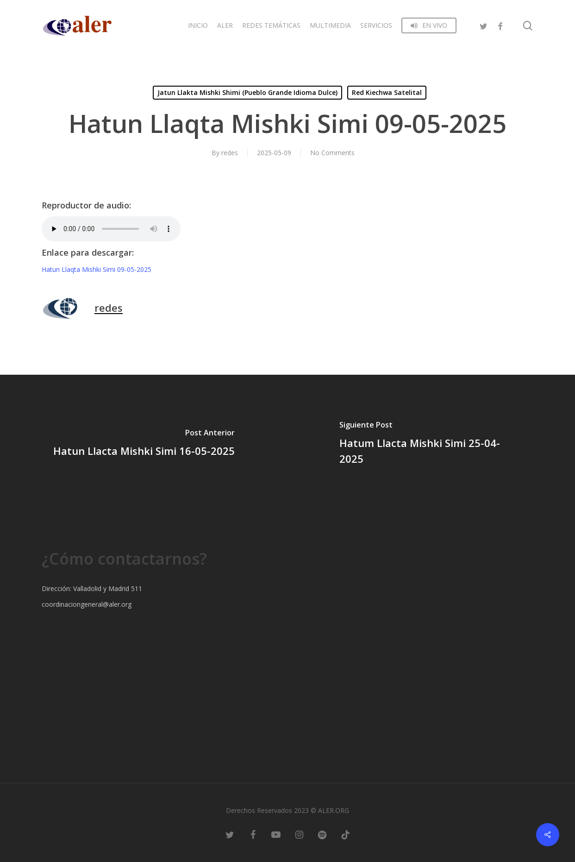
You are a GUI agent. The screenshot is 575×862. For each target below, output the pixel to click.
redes (229, 152)
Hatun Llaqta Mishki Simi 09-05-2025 (96, 269)
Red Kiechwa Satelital (387, 92)
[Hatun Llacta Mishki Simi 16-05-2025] (144, 444)
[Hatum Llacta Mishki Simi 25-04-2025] (431, 444)
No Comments (332, 152)
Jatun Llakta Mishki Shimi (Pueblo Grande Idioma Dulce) (247, 92)
